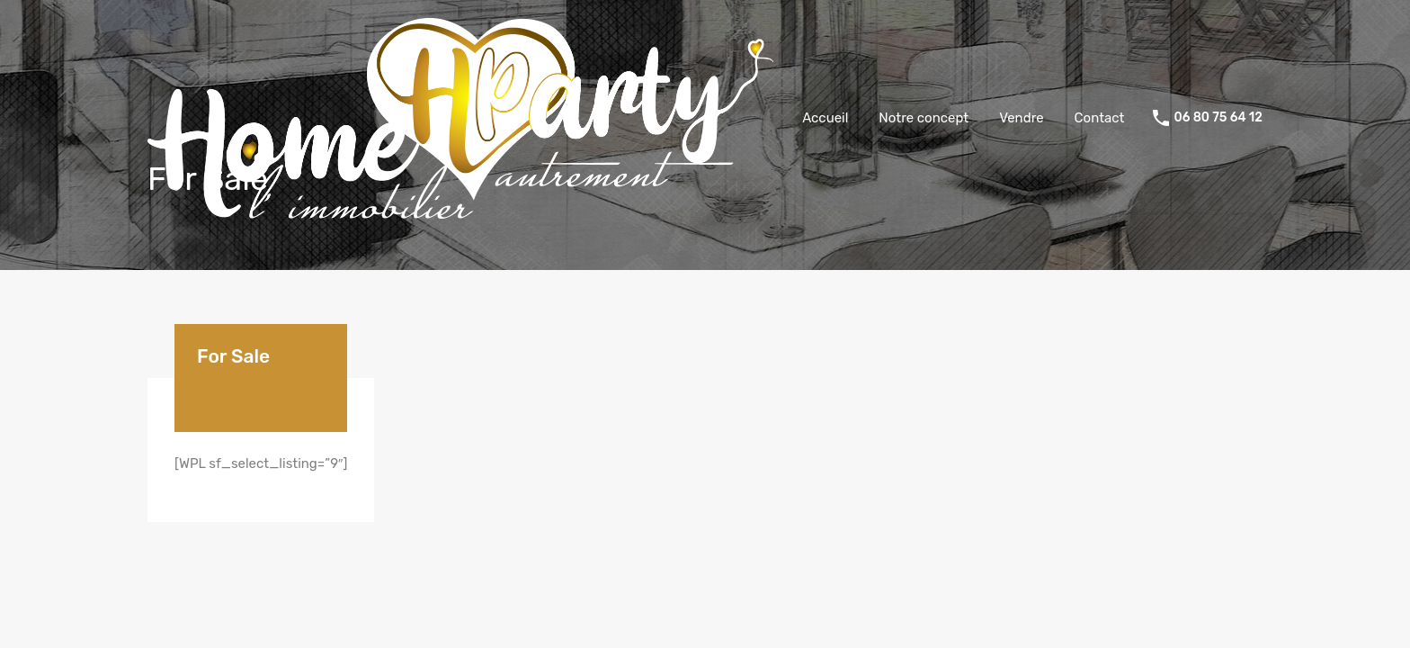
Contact (1100, 118)
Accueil (825, 118)
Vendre (1021, 118)
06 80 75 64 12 (1218, 118)
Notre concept (923, 118)
